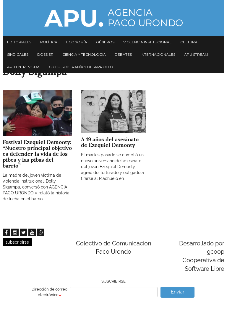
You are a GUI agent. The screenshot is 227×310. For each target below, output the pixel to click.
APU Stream (196, 54)
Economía (76, 42)
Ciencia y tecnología (84, 54)
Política (48, 42)
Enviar (177, 292)
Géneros (105, 42)
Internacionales (158, 54)
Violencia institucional (147, 42)
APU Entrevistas (23, 67)
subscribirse (17, 242)
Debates (123, 54)
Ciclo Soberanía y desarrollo (81, 67)
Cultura (188, 42)
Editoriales (19, 42)
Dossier (45, 54)
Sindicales (17, 54)
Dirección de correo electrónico (49, 292)
